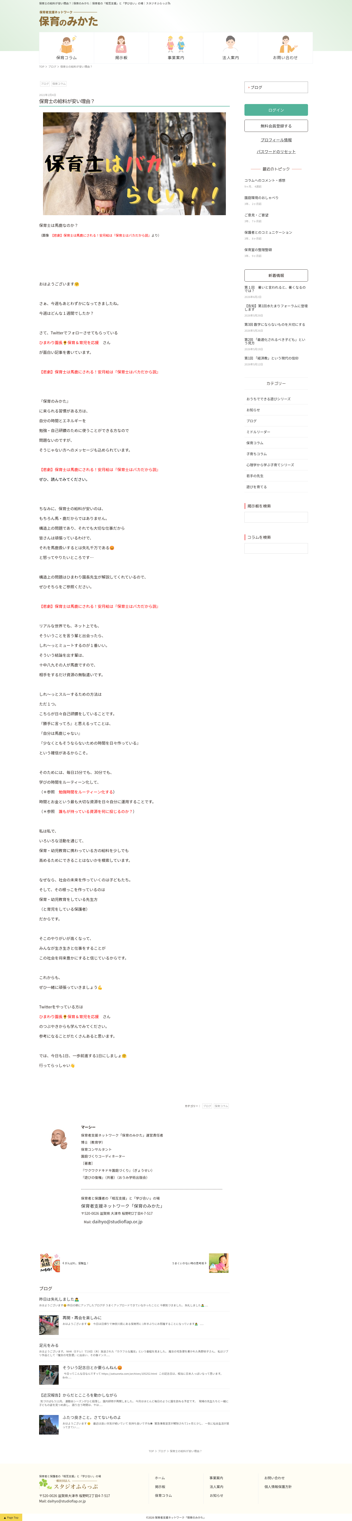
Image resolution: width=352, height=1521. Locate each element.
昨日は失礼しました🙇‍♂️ (59, 1299)
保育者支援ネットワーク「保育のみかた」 (123, 1206)
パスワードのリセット (276, 151)
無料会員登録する (276, 126)
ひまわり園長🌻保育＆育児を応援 (69, 342)
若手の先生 (255, 475)
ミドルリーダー (258, 431)
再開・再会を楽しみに (82, 1317)
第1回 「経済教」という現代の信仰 (271, 358)
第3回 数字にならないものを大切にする (274, 324)
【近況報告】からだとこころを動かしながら (78, 1395)
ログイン (276, 110)
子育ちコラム (256, 453)
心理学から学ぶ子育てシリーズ (270, 464)
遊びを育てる (256, 486)
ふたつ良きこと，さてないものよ (92, 1417)
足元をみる (49, 1345)
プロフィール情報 (276, 140)
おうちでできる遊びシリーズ (268, 398)
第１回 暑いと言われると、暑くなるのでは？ (275, 288)
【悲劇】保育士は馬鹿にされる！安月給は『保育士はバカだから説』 (101, 235)
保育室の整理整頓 (258, 249)
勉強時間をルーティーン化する (86, 792)
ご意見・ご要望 (256, 214)
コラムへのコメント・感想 (265, 180)
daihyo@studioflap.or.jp (117, 1221)
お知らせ (253, 409)
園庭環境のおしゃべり (261, 197)
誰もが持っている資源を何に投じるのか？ (96, 811)
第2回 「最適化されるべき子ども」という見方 (274, 341)
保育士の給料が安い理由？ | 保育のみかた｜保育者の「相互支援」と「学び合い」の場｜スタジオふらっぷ (103, 3)
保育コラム (255, 442)
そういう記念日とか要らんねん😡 (92, 1367)
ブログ (256, 87)
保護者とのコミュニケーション (268, 232)
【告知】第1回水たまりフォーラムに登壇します (276, 307)
